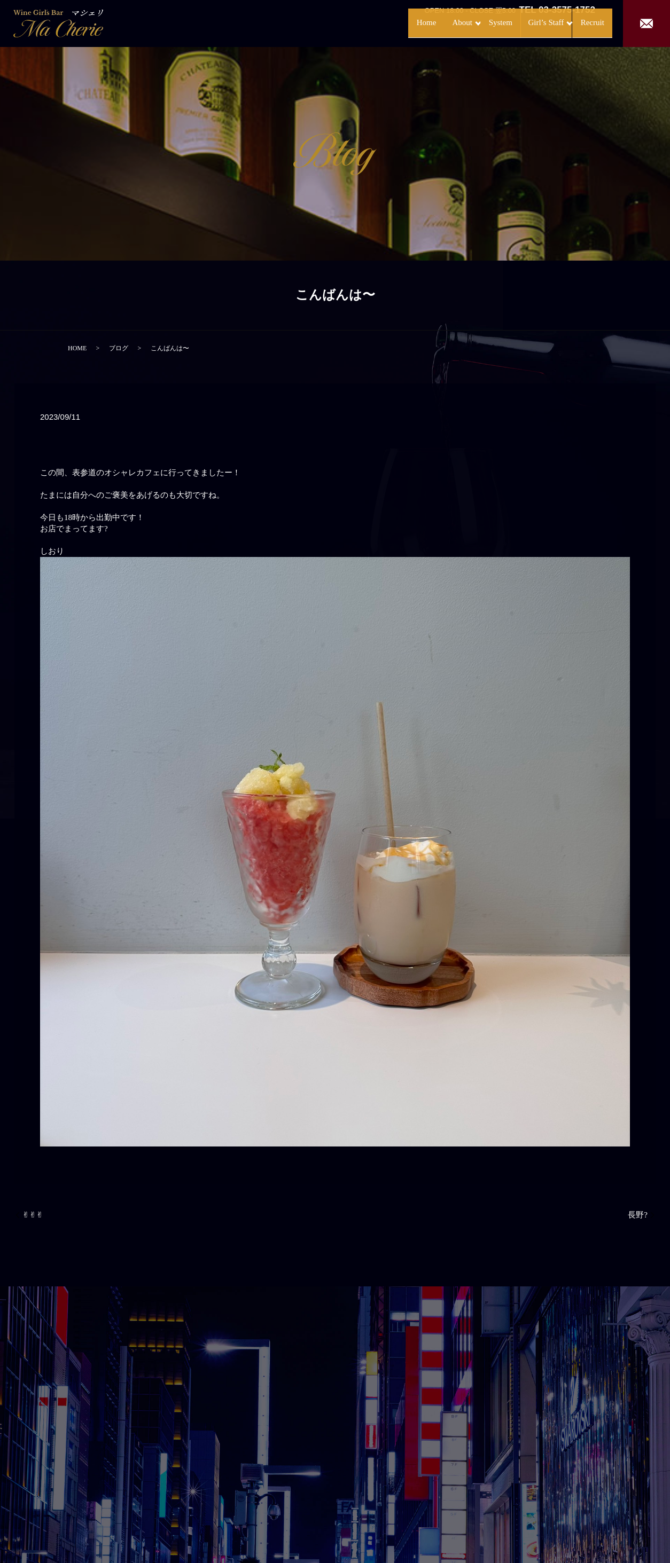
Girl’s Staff (521, 22)
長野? (638, 1215)
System (471, 22)
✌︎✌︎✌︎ (32, 1215)
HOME (77, 348)
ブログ (118, 348)
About (421, 22)
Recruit (581, 22)
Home (382, 22)
